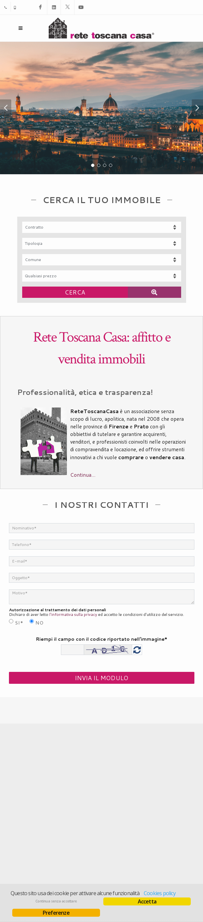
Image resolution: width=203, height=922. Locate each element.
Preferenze (56, 912)
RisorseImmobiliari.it (130, 879)
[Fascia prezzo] (101, 276)
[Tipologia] (101, 243)
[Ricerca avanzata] (154, 292)
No (39, 623)
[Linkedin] (54, 7)
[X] (67, 7)
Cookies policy (160, 893)
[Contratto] (101, 227)
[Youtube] (81, 7)
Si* (19, 623)
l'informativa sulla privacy (73, 614)
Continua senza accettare (56, 901)
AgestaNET (91, 879)
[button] (5, 108)
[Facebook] (40, 7)
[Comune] (101, 259)
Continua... (82, 474)
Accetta (147, 901)
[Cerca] (75, 292)
